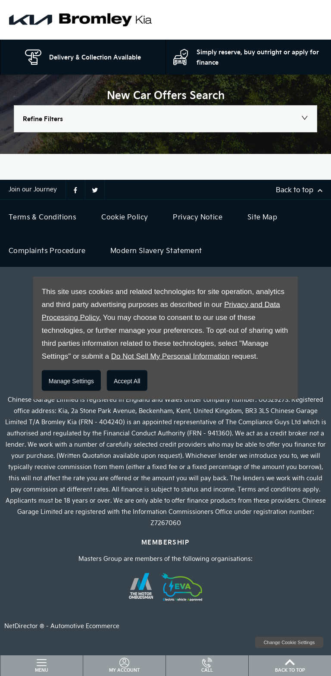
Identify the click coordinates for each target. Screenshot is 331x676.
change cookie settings (289, 642)
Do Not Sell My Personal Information (170, 356)
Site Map (262, 216)
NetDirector (22, 626)
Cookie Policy (124, 216)
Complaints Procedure (47, 250)
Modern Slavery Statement (156, 250)
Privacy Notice (197, 216)
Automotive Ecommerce (84, 626)
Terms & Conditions (42, 216)
